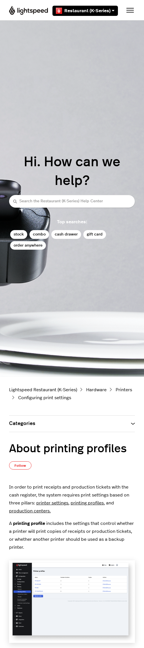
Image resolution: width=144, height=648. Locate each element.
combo (39, 234)
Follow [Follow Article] (20, 465)
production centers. (30, 511)
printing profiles (87, 503)
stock (19, 234)
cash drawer (66, 234)
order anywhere (28, 245)
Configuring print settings (44, 397)
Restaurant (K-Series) (85, 11)
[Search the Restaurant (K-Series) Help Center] (72, 201)
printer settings (52, 503)
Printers (124, 390)
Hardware (96, 390)
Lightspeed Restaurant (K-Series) (43, 390)
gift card (95, 234)
